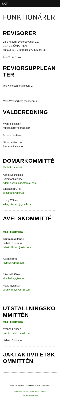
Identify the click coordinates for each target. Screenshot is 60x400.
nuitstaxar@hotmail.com (16, 333)
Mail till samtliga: (13, 231)
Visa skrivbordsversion (30, 396)
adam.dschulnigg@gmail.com (19, 183)
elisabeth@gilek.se (13, 192)
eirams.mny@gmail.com (16, 289)
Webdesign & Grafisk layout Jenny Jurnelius (30, 391)
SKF (5, 3)
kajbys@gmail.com (13, 262)
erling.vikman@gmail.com (17, 204)
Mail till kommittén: (13, 167)
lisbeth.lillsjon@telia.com (17, 247)
